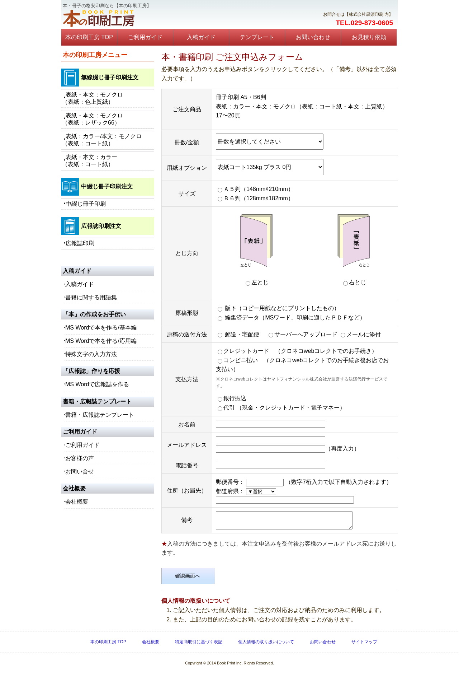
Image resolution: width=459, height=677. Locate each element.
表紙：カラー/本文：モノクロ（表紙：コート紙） (102, 139)
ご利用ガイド (145, 37)
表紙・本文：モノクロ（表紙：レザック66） (92, 119)
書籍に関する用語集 (91, 297)
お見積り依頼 (369, 37)
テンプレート (257, 37)
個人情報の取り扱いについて (266, 645)
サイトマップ (364, 645)
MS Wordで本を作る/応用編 (101, 341)
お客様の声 (79, 458)
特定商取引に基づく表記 (198, 645)
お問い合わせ (313, 37)
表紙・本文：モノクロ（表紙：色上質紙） (92, 98)
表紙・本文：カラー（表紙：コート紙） (89, 160)
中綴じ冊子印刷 (86, 204)
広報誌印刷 (80, 243)
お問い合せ (79, 471)
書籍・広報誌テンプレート (99, 415)
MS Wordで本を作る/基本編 (101, 328)
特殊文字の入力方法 (91, 354)
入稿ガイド (201, 37)
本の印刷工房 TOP (89, 37)
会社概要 (76, 502)
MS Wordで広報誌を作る (97, 384)
